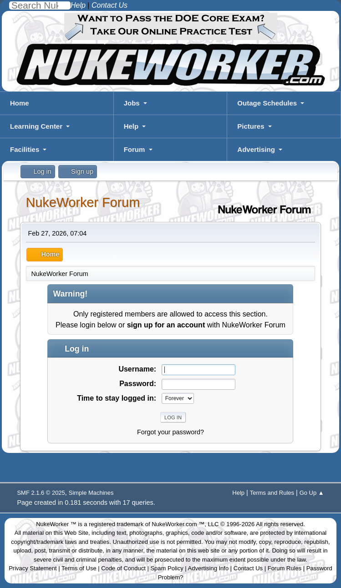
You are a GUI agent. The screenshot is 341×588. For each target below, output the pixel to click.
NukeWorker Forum (82, 202)
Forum (134, 149)
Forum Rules (284, 568)
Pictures (250, 126)
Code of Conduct (123, 568)
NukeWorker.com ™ (178, 524)
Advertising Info (208, 568)
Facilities (24, 149)
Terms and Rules (272, 492)
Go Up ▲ (312, 492)
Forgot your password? (170, 432)
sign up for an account (166, 325)
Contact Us (248, 568)
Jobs (132, 103)
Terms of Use (79, 568)
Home (19, 103)
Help (131, 126)
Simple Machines (91, 492)
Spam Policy (166, 568)
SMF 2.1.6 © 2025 (41, 492)
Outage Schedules (267, 103)
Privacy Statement (33, 568)
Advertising (256, 149)
